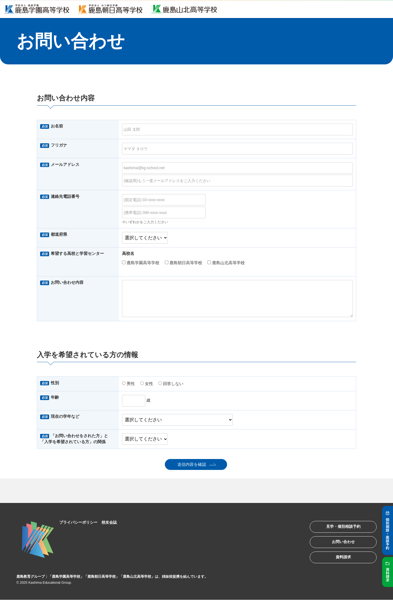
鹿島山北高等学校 (226, 262)
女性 (146, 383)
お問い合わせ (339, 545)
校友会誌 (113, 522)
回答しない (170, 383)
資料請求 (339, 561)
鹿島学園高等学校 (140, 262)
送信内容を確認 (191, 464)
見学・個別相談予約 (339, 528)
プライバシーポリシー (80, 522)
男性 (128, 383)
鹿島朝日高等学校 (183, 262)
